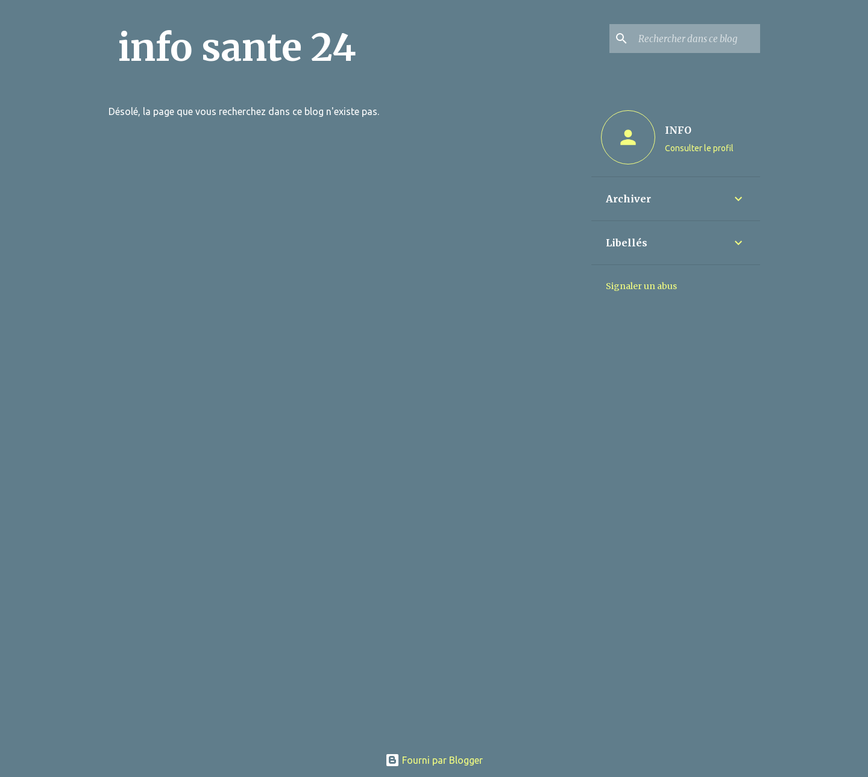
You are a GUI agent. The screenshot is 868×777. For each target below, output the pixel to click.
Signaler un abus (641, 286)
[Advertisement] (434, 653)
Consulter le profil (699, 148)
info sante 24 (237, 47)
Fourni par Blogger (434, 760)
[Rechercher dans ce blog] (697, 38)
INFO (678, 130)
